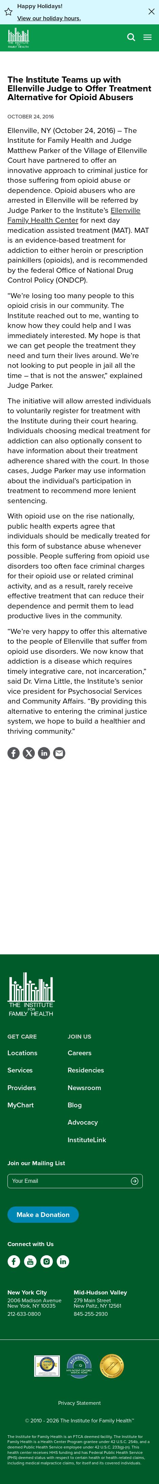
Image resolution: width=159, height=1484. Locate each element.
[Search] (131, 37)
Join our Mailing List (36, 1163)
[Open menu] (147, 37)
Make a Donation (43, 1215)
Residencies (86, 1070)
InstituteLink (87, 1140)
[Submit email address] (135, 1182)
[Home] (18, 37)
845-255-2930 (91, 1314)
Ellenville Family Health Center (73, 215)
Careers (79, 1053)
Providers (21, 1088)
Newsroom (84, 1088)
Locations (22, 1053)
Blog (75, 1105)
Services (20, 1070)
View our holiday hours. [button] (49, 18)
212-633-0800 (24, 1314)
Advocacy (82, 1122)
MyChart (20, 1105)
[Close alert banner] (152, 12)
